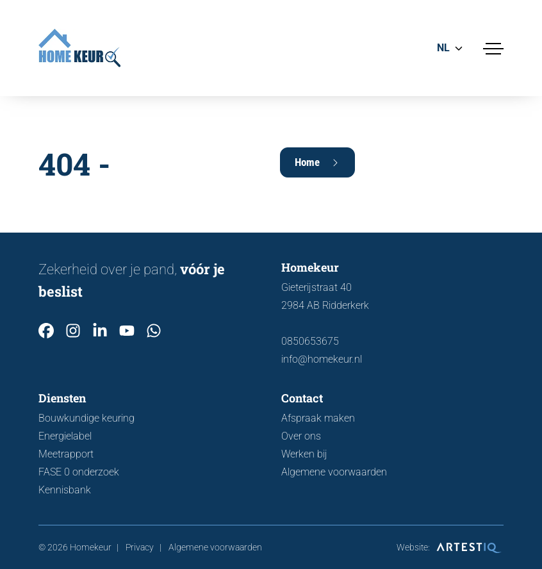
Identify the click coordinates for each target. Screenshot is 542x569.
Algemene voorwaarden (334, 472)
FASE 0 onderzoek (78, 472)
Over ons (301, 436)
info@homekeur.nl (321, 359)
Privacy (140, 547)
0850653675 (310, 341)
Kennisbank (64, 490)
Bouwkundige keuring (86, 418)
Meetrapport (66, 454)
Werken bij (304, 454)
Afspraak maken (318, 418)
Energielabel (65, 436)
